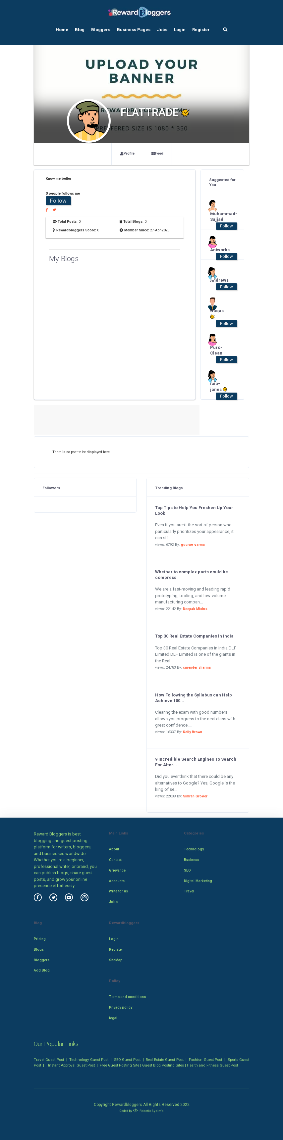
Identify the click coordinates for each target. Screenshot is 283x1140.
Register (201, 29)
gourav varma (193, 545)
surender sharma (197, 667)
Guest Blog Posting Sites (163, 1065)
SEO (187, 870)
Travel (189, 891)
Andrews (219, 280)
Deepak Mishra (195, 609)
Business (191, 860)
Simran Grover (195, 796)
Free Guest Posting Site (119, 1065)
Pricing (40, 939)
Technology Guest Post (88, 1059)
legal (113, 1018)
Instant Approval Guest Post (71, 1065)
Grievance (117, 870)
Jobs (162, 29)
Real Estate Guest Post (164, 1059)
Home (62, 29)
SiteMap (116, 960)
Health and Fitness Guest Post (212, 1065)
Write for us (118, 891)
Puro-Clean (216, 350)
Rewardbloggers (127, 1104)
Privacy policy (120, 1007)
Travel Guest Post (49, 1059)
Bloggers (100, 29)
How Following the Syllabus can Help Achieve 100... (193, 697)
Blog (80, 29)
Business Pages (133, 29)
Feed (157, 153)
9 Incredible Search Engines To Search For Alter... (195, 762)
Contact (115, 860)
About (114, 849)
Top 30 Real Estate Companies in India (194, 636)
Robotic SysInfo (148, 1111)
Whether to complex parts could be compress (191, 574)
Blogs (39, 949)
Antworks (219, 249)
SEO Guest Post (127, 1059)
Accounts (117, 881)
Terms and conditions (127, 997)
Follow (58, 200)
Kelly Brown (192, 732)
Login (180, 29)
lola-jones (218, 386)
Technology (194, 849)
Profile (127, 153)
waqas (217, 313)
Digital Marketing (198, 881)
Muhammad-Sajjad (219, 216)
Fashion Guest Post (205, 1059)
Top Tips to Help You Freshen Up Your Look (194, 510)
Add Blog (42, 970)
